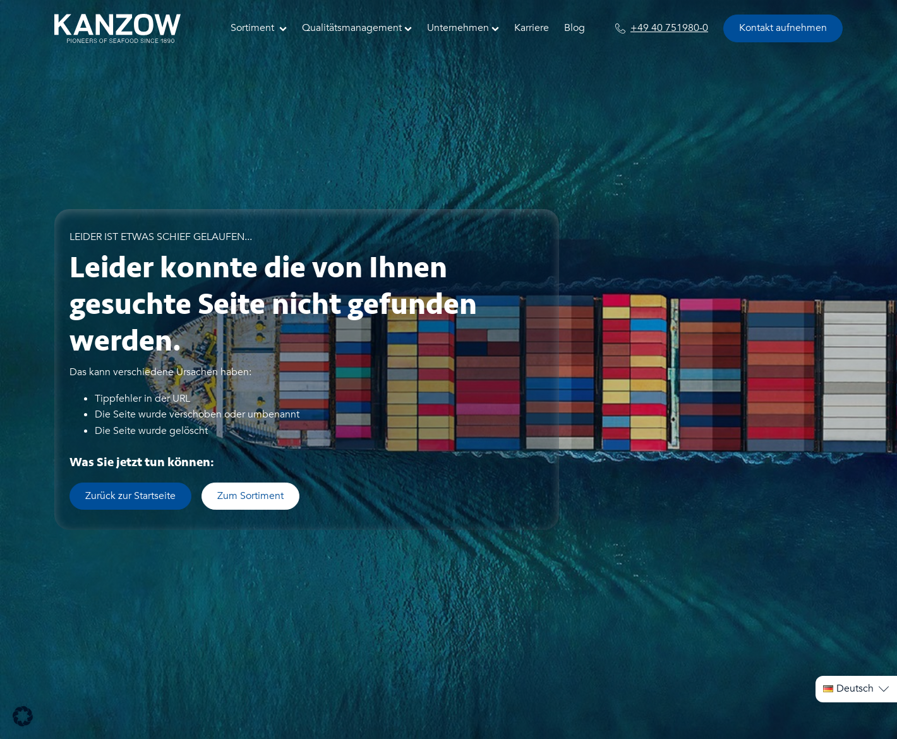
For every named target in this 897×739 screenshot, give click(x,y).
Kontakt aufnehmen (783, 28)
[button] (22, 716)
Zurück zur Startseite (130, 496)
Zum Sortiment (250, 496)
